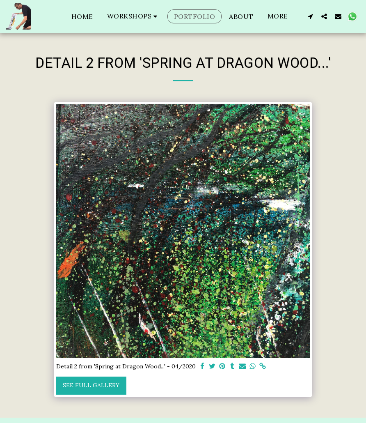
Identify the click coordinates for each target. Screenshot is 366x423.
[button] (134, 16)
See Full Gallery (91, 385)
